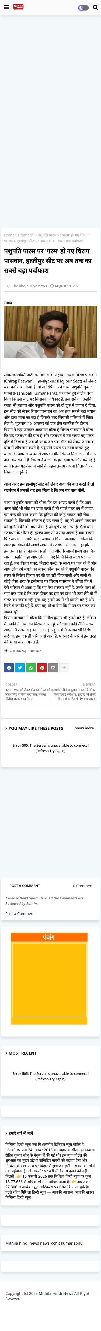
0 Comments (84, 885)
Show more (84, 728)
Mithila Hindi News (56, 1293)
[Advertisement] (50, 71)
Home (9, 235)
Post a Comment (20, 913)
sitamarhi (26, 235)
